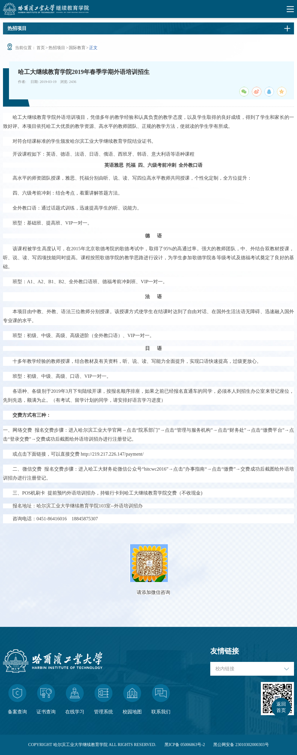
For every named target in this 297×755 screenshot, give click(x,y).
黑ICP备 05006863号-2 (185, 744)
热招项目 (56, 48)
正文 (93, 48)
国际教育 (77, 48)
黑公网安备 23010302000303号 (241, 744)
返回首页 (281, 707)
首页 (40, 48)
